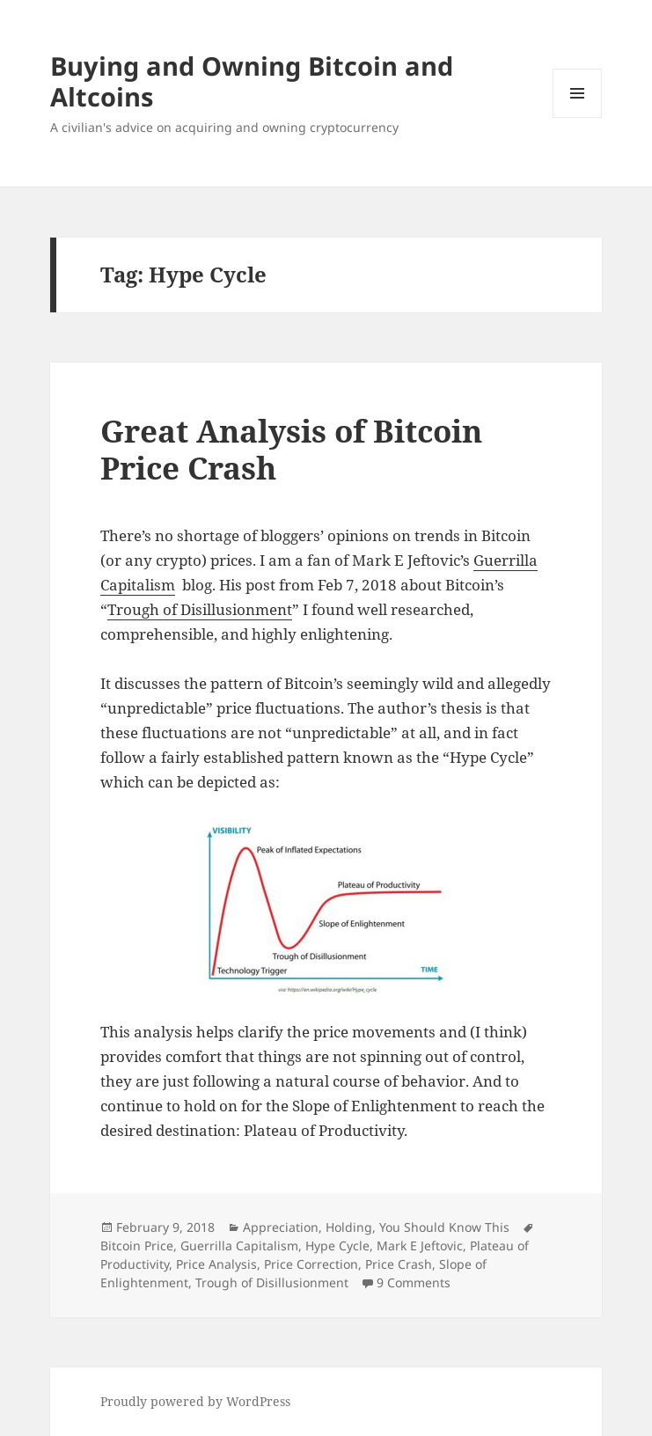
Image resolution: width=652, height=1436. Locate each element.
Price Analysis (216, 1264)
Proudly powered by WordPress (195, 1401)
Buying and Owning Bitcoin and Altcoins (251, 81)
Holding (349, 1227)
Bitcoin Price (136, 1245)
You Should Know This (444, 1227)
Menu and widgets (577, 117)
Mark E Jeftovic (420, 1245)
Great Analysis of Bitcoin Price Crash (291, 449)
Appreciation (281, 1227)
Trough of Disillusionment (199, 609)
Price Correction (311, 1264)
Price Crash (398, 1264)
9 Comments (414, 1282)
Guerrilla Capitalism (239, 1245)
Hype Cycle (337, 1245)
